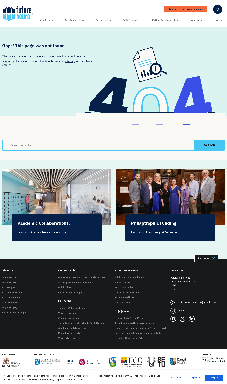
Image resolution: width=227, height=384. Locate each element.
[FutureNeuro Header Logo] (18, 13)
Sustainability (9, 302)
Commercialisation (68, 318)
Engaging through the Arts (128, 338)
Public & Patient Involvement (130, 277)
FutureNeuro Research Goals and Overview (82, 277)
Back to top (206, 258)
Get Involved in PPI (125, 297)
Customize (176, 377)
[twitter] (182, 319)
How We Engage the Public (129, 318)
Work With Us (9, 282)
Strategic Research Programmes (76, 282)
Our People (8, 287)
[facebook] (173, 319)
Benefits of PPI (122, 282)
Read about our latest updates (186, 9)
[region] (113, 377)
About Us (46, 20)
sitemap (70, 61)
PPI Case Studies (123, 287)
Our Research (74, 20)
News (219, 20)
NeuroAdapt (197, 20)
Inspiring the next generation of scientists (137, 333)
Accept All (214, 377)
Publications (65, 287)
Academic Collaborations (72, 328)
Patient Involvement (165, 20)
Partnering (104, 20)
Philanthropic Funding (70, 333)
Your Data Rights (123, 302)
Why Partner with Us (69, 338)
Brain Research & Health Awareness (134, 323)
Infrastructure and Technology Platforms (81, 323)
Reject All (195, 377)
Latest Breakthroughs (14, 312)
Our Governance (11, 297)
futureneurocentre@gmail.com (193, 302)
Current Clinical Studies (127, 292)
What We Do (9, 277)
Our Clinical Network (13, 292)
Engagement (132, 20)
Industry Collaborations (71, 308)
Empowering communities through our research (140, 328)
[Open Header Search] (217, 9)
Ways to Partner (67, 313)
